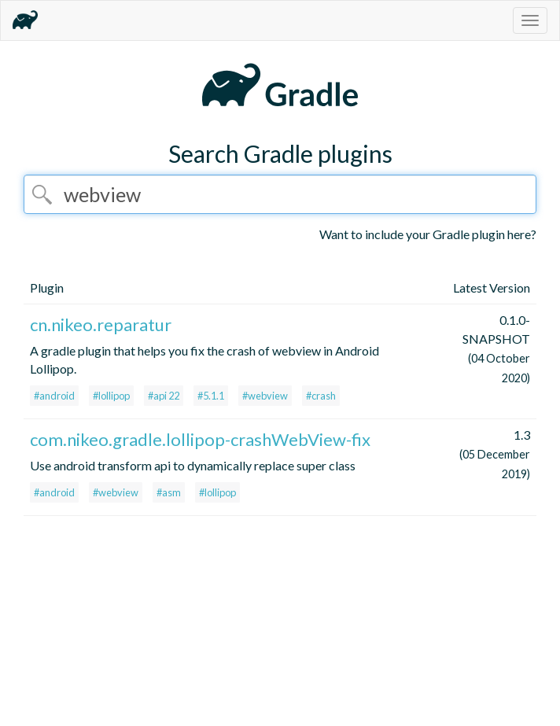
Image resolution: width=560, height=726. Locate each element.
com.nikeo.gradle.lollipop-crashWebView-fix (200, 439)
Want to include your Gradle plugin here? (427, 234)
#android (54, 395)
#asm (169, 492)
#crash (321, 395)
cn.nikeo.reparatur (100, 324)
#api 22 (163, 395)
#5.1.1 (210, 395)
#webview (265, 395)
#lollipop (111, 395)
